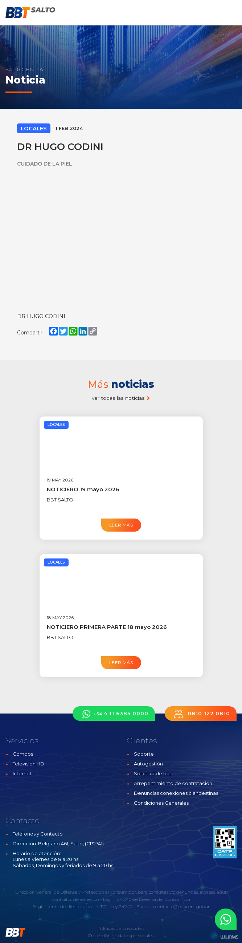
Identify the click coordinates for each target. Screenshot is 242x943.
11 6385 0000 (113, 714)
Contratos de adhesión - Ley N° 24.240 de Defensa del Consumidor (121, 899)
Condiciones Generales (161, 803)
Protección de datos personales (120, 935)
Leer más (121, 525)
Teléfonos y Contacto (38, 834)
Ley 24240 (121, 906)
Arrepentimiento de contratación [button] (173, 783)
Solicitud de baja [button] (153, 773)
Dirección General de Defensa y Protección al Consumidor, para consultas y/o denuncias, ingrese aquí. (121, 892)
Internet (22, 773)
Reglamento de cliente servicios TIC (70, 906)
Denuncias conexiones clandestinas (176, 793)
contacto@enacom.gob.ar (182, 906)
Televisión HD (28, 764)
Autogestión (148, 764)
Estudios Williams (229, 937)
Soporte (144, 754)
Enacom (145, 906)
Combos (23, 754)
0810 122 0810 (200, 714)
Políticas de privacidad (121, 928)
